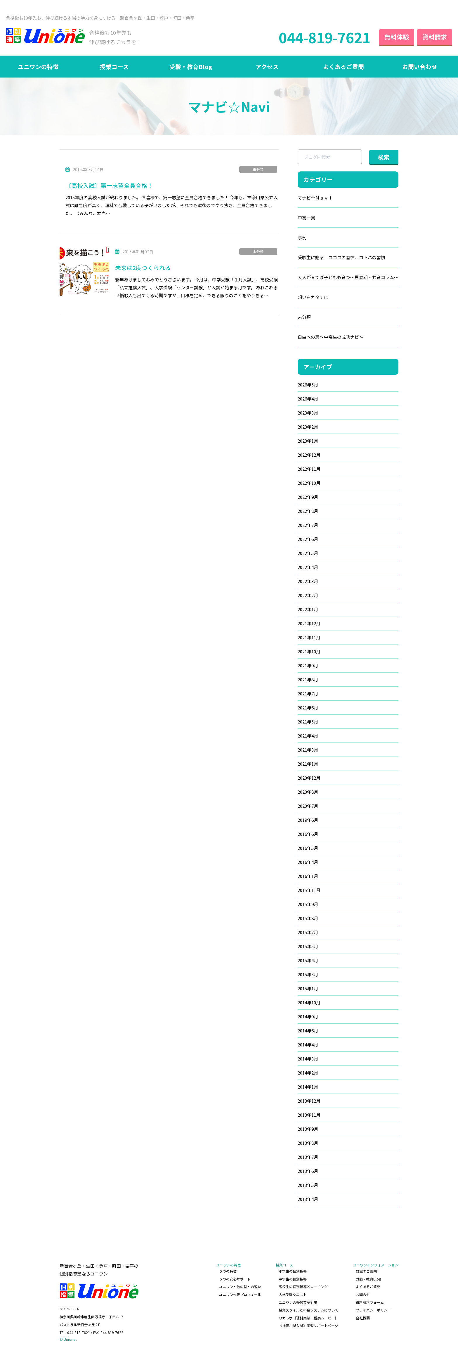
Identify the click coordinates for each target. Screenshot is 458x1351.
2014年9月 (308, 1016)
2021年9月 (308, 665)
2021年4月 (308, 736)
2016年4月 (308, 862)
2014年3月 (308, 1059)
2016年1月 (308, 876)
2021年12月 (309, 623)
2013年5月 (308, 1185)
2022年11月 (309, 469)
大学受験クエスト (293, 1294)
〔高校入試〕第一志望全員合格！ (109, 185)
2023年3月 (308, 413)
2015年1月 (308, 988)
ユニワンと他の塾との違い (240, 1286)
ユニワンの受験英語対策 (298, 1302)
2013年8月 (308, 1143)
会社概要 (363, 1317)
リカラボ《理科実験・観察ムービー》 (308, 1317)
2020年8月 (308, 792)
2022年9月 (308, 497)
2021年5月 (308, 722)
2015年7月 (308, 932)
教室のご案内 (366, 1271)
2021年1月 (308, 764)
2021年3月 (308, 750)
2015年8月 (308, 918)
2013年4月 (308, 1199)
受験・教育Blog (190, 66)
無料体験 (396, 36)
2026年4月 (308, 399)
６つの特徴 (228, 1271)
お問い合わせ (419, 66)
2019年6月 (308, 820)
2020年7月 (308, 806)
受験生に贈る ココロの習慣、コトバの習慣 (341, 257)
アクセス (267, 66)
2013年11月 (309, 1115)
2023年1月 (308, 441)
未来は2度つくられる (143, 267)
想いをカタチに (313, 297)
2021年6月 (308, 707)
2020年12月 (309, 778)
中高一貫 (306, 217)
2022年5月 (308, 553)
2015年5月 (308, 946)
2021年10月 (309, 651)
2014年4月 (308, 1044)
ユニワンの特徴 (38, 66)
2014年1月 (308, 1087)
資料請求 (434, 36)
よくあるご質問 (343, 66)
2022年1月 (308, 609)
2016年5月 (308, 848)
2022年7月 (308, 525)
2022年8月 (308, 511)
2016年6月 (308, 834)
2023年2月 (308, 427)
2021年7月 (308, 693)
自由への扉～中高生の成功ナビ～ (330, 337)
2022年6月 (308, 539)
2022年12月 (309, 455)
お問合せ (363, 1294)
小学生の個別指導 (293, 1271)
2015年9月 (308, 904)
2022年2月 (308, 595)
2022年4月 (308, 567)
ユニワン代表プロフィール (240, 1294)
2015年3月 (308, 974)
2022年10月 (309, 483)
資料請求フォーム (370, 1302)
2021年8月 (308, 679)
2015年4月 (308, 960)
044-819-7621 (324, 37)
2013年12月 (309, 1101)
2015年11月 (309, 890)
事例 (302, 237)
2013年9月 (308, 1129)
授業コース (114, 66)
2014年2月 (308, 1073)
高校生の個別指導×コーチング (303, 1286)
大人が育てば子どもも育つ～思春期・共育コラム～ (348, 277)
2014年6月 (308, 1030)
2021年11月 (309, 637)
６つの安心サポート (235, 1278)
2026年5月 (308, 384)
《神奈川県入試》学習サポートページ (308, 1325)
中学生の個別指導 (293, 1278)
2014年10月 (309, 1002)
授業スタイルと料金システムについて (308, 1309)
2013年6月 (308, 1171)
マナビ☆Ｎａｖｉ (315, 198)
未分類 (258, 169)
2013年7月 (308, 1157)
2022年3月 (308, 581)
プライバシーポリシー (373, 1309)
